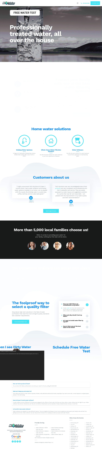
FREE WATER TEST (24, 12)
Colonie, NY (88, 422)
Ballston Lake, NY (90, 427)
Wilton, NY (88, 446)
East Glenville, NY (75, 429)
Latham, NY (88, 424)
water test (69, 308)
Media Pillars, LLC (49, 442)
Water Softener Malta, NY (57, 434)
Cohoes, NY (73, 426)
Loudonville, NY (89, 426)
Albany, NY (73, 432)
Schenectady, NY (74, 422)
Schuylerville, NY (89, 441)
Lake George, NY (74, 436)
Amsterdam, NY (89, 431)
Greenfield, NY (74, 434)
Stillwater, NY (89, 432)
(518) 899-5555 (16, 434)
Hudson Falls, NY (90, 434)
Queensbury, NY (89, 438)
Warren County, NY (90, 444)
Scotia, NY (88, 429)
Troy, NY (72, 424)
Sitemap (72, 448)
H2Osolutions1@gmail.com (16, 431)
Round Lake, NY (74, 427)
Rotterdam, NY (74, 431)
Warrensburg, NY (74, 446)
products (58, 188)
